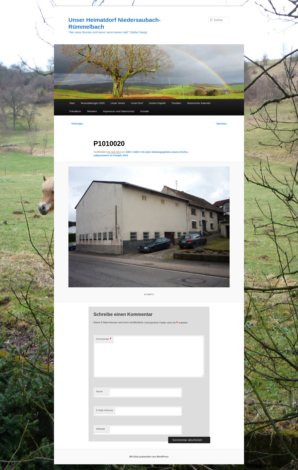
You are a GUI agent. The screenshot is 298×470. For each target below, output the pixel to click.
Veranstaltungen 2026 (93, 103)
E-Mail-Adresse (104, 410)
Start (71, 103)
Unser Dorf (137, 103)
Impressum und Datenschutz (118, 111)
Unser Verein (118, 103)
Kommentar (103, 339)
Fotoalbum (75, 111)
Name (99, 391)
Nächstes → (223, 123)
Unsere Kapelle (157, 103)
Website (100, 428)
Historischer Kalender (199, 103)
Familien (176, 103)
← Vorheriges (75, 123)
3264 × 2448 (132, 152)
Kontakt (144, 111)
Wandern (92, 111)
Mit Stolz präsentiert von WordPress (149, 456)
